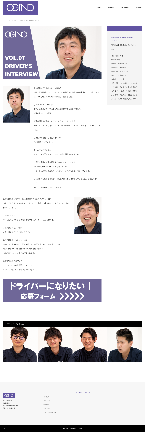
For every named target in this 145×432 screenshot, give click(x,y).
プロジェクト (48, 401)
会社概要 (111, 7)
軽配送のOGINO (76, 428)
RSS (4, 428)
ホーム (99, 7)
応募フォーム (125, 7)
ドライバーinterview (50, 412)
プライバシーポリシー (83, 392)
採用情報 (139, 7)
